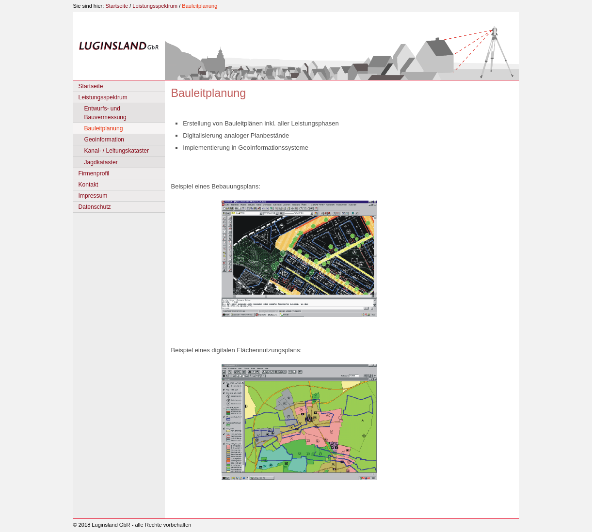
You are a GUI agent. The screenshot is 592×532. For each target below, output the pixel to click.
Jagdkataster (101, 162)
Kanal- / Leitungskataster (116, 150)
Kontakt (88, 184)
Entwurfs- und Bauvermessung (105, 113)
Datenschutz (95, 206)
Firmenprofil (94, 173)
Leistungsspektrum (154, 6)
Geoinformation (104, 139)
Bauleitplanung (199, 6)
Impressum (93, 195)
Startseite (116, 6)
